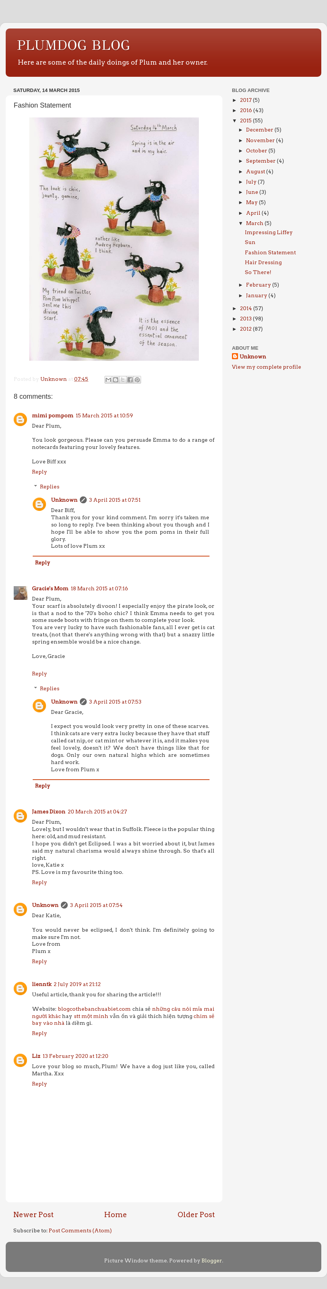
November (261, 140)
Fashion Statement (270, 252)
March (255, 223)
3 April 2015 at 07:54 (96, 905)
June (252, 192)
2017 (246, 100)
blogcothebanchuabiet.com (94, 1009)
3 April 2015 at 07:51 (115, 500)
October (257, 150)
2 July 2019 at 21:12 (77, 984)
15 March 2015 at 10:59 (104, 415)
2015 (246, 120)
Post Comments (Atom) (80, 1230)
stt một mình (91, 1016)
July (252, 182)
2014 (246, 308)
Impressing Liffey (269, 232)
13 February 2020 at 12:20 (75, 1056)
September (261, 161)
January (257, 295)
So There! (258, 272)
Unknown (64, 500)
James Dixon (48, 812)
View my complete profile (266, 367)
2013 (246, 319)
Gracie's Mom (50, 588)
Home (115, 1214)
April (254, 213)
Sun (250, 242)
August (256, 171)
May (252, 202)
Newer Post (33, 1214)
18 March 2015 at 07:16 (99, 588)
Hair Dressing (263, 262)
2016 (246, 110)
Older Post (196, 1214)
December (260, 130)
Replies (49, 487)
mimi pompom (52, 415)
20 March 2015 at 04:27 (97, 812)
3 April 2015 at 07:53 (115, 702)
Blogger (212, 1260)
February (259, 285)
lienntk (41, 984)
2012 (246, 329)
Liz (36, 1056)
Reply (39, 472)
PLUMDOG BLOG (73, 45)
